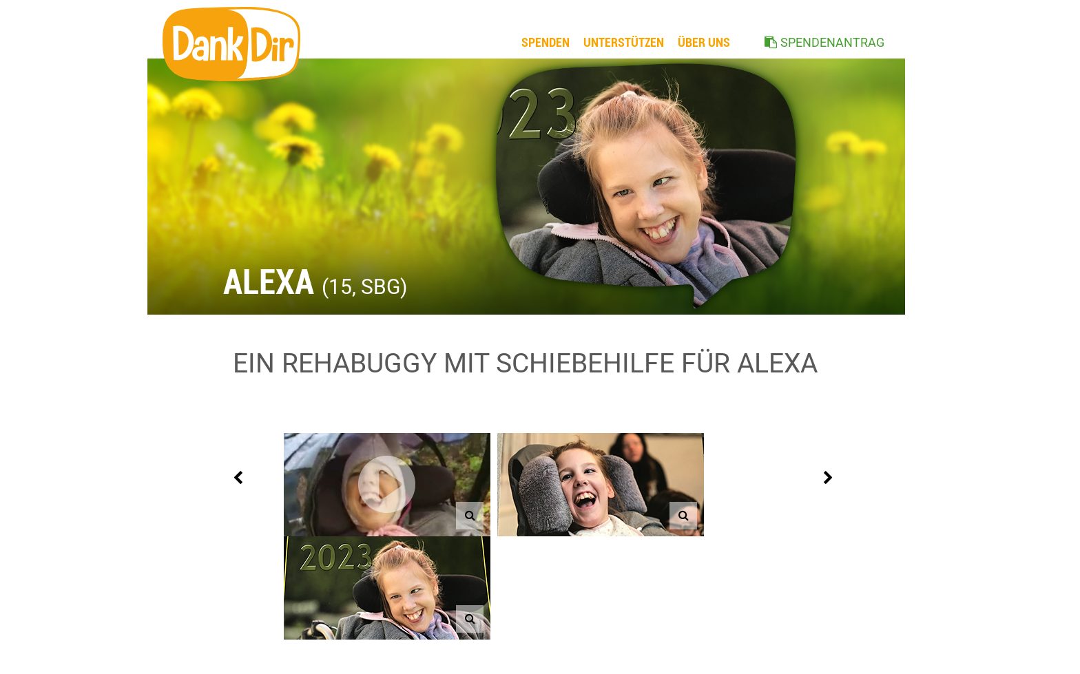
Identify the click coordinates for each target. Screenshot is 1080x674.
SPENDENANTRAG (832, 42)
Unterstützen (623, 42)
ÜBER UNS (704, 42)
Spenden (545, 42)
